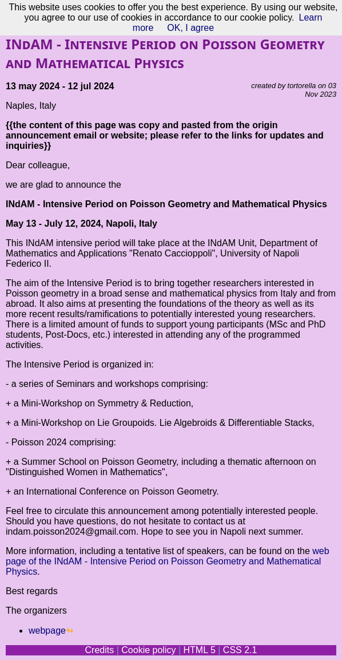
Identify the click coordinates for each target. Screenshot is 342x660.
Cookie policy (148, 650)
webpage (47, 630)
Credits (99, 650)
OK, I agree (190, 28)
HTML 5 (199, 650)
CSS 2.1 (240, 650)
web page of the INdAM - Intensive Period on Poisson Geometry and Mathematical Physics (167, 561)
